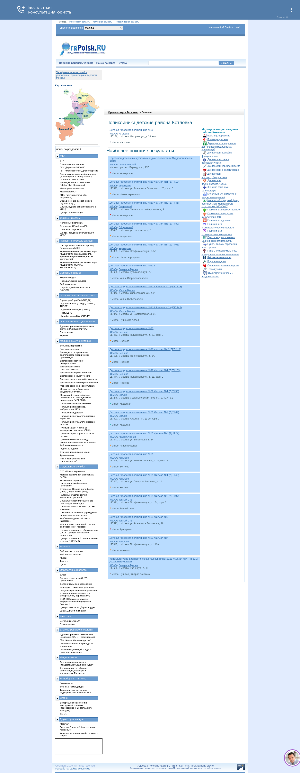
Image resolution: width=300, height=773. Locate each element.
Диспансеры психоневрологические (79, 382)
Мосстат (64, 723)
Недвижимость (68, 657)
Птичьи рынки (67, 624)
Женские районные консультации (77, 385)
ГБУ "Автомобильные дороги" (75, 640)
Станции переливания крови (223, 265)
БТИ (62, 160)
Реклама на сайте (203, 765)
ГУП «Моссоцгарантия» (72, 471)
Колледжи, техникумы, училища (77, 587)
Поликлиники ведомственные (223, 209)
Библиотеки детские (70, 554)
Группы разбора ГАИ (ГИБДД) (75, 300)
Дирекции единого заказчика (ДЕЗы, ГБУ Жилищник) (75, 183)
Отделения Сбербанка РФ (74, 226)
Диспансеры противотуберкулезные (79, 379)
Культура (65, 546)
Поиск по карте (105, 62)
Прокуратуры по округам (73, 281)
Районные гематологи (219, 257)
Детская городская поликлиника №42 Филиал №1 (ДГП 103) (145, 370)
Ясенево (123, 332)
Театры (63, 561)
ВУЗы (63, 574)
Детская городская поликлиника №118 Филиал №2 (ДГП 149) (146, 307)
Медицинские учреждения (75, 340)
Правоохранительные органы (77, 295)
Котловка (124, 133)
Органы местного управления (77, 321)
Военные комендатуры (72, 686)
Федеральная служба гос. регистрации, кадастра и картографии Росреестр (73, 670)
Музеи (63, 558)
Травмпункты (214, 269)
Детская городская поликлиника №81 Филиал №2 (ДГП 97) (144, 495)
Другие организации (72, 719)
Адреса (141, 765)
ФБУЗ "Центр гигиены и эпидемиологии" (72, 459)
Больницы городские (218, 135)
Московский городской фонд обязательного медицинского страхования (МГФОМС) (220, 203)
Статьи (123, 62)
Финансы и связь (70, 217)
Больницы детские (217, 139)
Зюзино (123, 395)
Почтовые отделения (71, 229)
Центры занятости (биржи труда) (77, 607)
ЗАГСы (63, 713)
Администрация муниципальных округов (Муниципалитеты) (77, 327)
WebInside (84, 768)
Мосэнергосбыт (68, 191)
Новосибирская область (127, 22)
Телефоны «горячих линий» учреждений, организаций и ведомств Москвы (76, 75)
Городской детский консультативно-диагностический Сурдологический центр (151, 159)
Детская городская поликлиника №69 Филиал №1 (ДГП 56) (144, 391)
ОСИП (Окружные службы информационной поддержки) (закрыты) (76, 601)
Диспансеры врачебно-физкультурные (72, 361)
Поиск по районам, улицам (76, 62)
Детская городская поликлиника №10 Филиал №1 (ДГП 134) (145, 181)
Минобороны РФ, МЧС (73, 678)
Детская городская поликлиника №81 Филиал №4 (139, 537)
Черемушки (125, 185)
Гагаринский (125, 206)
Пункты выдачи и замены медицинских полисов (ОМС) (75, 428)
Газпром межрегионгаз (72, 164)
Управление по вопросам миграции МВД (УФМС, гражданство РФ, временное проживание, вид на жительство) (78, 255)
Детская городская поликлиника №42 (132, 328)
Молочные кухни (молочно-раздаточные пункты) (74, 390)
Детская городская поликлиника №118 (132, 265)
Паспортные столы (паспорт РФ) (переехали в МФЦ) (77, 246)
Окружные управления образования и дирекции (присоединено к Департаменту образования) (79, 593)
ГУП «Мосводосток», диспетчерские (79, 170)
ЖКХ (62, 155)
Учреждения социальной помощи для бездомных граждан (77, 525)
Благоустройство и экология (76, 629)
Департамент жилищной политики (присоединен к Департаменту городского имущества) (78, 176)
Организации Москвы (123, 112)
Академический (127, 437)
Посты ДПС (66, 312)
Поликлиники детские (219, 220)
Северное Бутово (128, 269)
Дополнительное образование (76, 584)
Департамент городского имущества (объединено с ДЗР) (76, 663)
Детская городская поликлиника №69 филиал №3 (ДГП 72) (144, 433)
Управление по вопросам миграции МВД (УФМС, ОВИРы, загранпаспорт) (78, 265)
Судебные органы (70, 272)
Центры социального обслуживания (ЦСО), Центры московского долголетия (79, 532)
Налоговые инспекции (71, 222)
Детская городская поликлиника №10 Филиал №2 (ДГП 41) (144, 202)
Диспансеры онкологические (223, 170)
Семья (63, 697)
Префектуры (66, 332)
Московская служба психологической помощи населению (73, 483)
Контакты (184, 765)
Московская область (79, 22)
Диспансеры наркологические (223, 166)
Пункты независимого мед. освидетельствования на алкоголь (78, 440)
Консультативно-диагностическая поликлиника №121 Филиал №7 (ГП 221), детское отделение (154, 560)
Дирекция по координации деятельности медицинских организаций (219, 146)
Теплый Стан (126, 499)
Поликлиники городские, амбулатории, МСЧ (73, 407)
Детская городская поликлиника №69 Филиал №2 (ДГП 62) (144, 412)
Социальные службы (72, 466)
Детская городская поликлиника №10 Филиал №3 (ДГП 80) (144, 223)
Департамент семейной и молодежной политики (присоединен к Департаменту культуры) (76, 706)
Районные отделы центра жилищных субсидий (73, 496)
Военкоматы (66, 683)
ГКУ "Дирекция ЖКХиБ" (72, 167)
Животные (66, 616)
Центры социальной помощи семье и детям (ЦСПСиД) (79, 539)
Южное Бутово (127, 290)
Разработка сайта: (66, 768)
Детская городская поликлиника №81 (132, 454)
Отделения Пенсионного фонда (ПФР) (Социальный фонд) (76, 490)
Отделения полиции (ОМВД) (75, 309)
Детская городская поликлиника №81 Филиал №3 (139, 516)
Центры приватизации (71, 212)
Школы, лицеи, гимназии (73, 610)
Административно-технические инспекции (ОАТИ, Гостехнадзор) (77, 635)
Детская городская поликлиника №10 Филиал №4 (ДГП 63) (144, 244)
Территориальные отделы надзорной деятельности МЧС (76, 691)
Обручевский (126, 227)
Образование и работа (73, 569)
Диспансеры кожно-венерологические (70, 367)
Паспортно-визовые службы (76, 240)
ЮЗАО (113, 133)
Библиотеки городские (72, 551)
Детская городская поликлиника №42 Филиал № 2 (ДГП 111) (145, 349)
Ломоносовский (127, 164)
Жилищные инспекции (72, 188)
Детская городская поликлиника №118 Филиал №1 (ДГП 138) (146, 286)
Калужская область (102, 22)
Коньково (124, 457)
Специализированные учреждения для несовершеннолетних (78, 513)
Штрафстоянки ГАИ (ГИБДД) (75, 316)
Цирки (63, 564)
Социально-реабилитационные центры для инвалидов (76, 501)
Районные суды (68, 284)
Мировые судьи (68, 277)
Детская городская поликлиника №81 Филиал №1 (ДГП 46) (144, 475)
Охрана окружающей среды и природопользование (75, 650)
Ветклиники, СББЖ (70, 621)
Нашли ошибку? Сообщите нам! (224, 27)
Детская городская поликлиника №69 (132, 129)
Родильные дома (216, 261)
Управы (64, 335)
